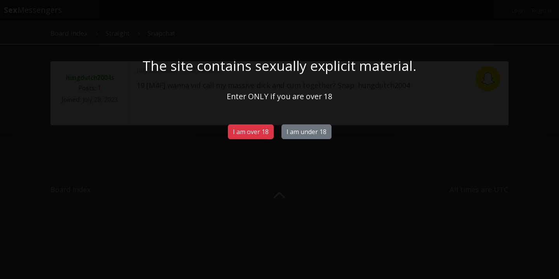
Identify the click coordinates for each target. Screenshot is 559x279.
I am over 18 (251, 131)
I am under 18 (306, 131)
